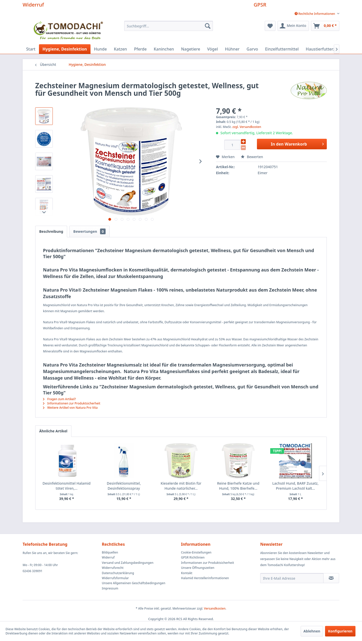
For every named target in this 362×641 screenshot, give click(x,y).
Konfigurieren (340, 631)
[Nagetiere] (190, 49)
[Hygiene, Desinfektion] (64, 49)
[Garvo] (252, 49)
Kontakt (186, 573)
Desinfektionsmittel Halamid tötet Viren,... (66, 486)
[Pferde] (140, 49)
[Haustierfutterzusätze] (326, 49)
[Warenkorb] (325, 26)
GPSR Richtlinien (193, 557)
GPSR (260, 4)
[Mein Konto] (293, 26)
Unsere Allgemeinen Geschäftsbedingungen (133, 583)
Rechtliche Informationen (315, 14)
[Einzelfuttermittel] (282, 49)
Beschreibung (51, 231)
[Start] (31, 49)
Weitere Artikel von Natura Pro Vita (70, 407)
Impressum (110, 588)
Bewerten (252, 156)
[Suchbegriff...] (168, 26)
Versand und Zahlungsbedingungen (127, 563)
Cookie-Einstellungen (196, 552)
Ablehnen (311, 631)
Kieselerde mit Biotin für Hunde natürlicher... (181, 486)
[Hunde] (100, 49)
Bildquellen (110, 552)
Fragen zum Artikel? (59, 399)
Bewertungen (89, 231)
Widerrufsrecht (112, 568)
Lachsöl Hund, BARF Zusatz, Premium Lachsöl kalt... (295, 486)
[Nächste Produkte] (323, 473)
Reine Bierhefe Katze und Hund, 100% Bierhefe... (238, 486)
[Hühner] (232, 49)
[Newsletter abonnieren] (331, 578)
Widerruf (33, 4)
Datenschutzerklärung (118, 573)
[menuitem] (315, 14)
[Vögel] (212, 49)
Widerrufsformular (115, 578)
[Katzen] (120, 49)
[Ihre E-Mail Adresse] (292, 578)
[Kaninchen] (163, 49)
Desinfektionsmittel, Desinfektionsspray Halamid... (124, 486)
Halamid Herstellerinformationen (205, 578)
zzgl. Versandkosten (247, 127)
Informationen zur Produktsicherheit (71, 403)
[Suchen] (207, 26)
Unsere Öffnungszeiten (197, 568)
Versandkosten (214, 608)
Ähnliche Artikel (53, 431)
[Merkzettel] (270, 26)
